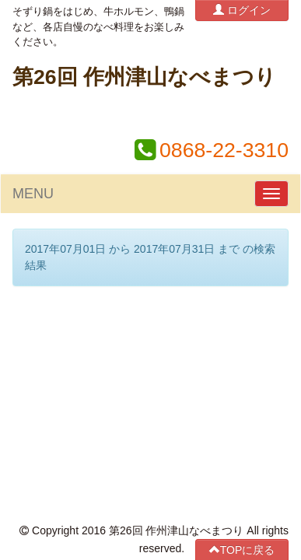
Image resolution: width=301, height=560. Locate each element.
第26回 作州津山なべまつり (144, 77)
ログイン (242, 9)
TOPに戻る (242, 324)
